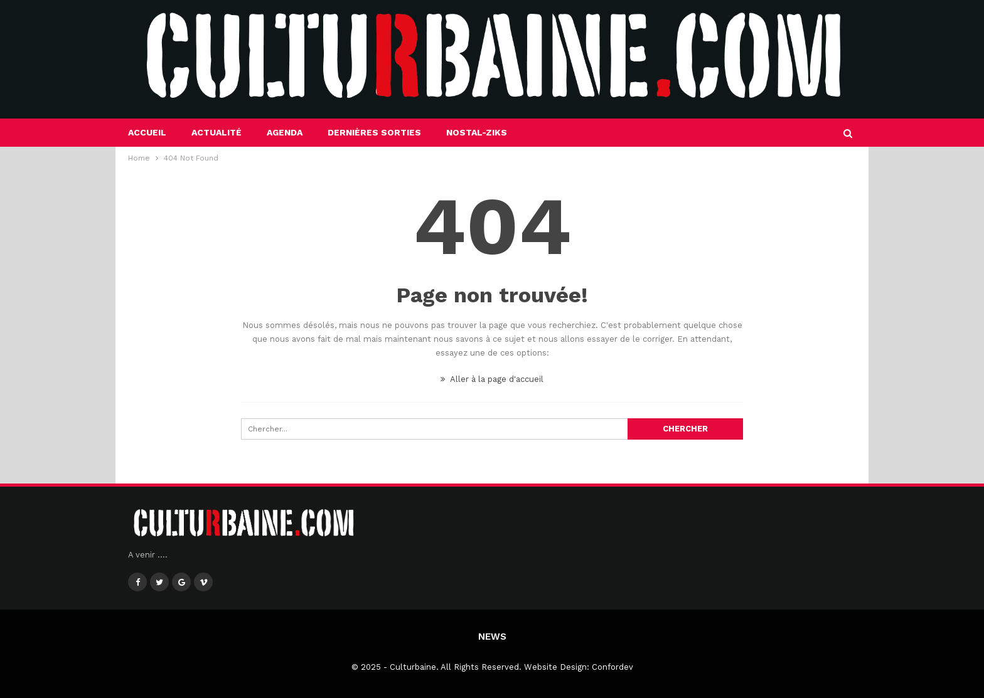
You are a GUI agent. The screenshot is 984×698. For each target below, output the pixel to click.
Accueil (147, 132)
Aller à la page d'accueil (492, 379)
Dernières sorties (374, 132)
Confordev (612, 667)
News (492, 636)
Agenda (284, 132)
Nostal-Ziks (476, 132)
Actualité (216, 132)
